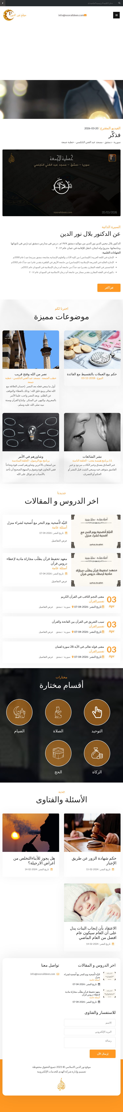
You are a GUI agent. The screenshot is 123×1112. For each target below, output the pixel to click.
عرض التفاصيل (59, 540)
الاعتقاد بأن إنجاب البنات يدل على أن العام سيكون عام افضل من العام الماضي (93, 933)
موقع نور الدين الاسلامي (78, 1066)
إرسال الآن (102, 1053)
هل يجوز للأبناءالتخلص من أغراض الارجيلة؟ (34, 861)
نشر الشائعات (92, 456)
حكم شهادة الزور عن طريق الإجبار (94, 861)
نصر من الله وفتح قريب (31, 374)
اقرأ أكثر (109, 287)
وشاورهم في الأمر (30, 456)
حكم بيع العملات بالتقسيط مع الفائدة (92, 374)
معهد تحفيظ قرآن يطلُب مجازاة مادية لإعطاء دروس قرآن (82, 994)
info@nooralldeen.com (71, 15)
